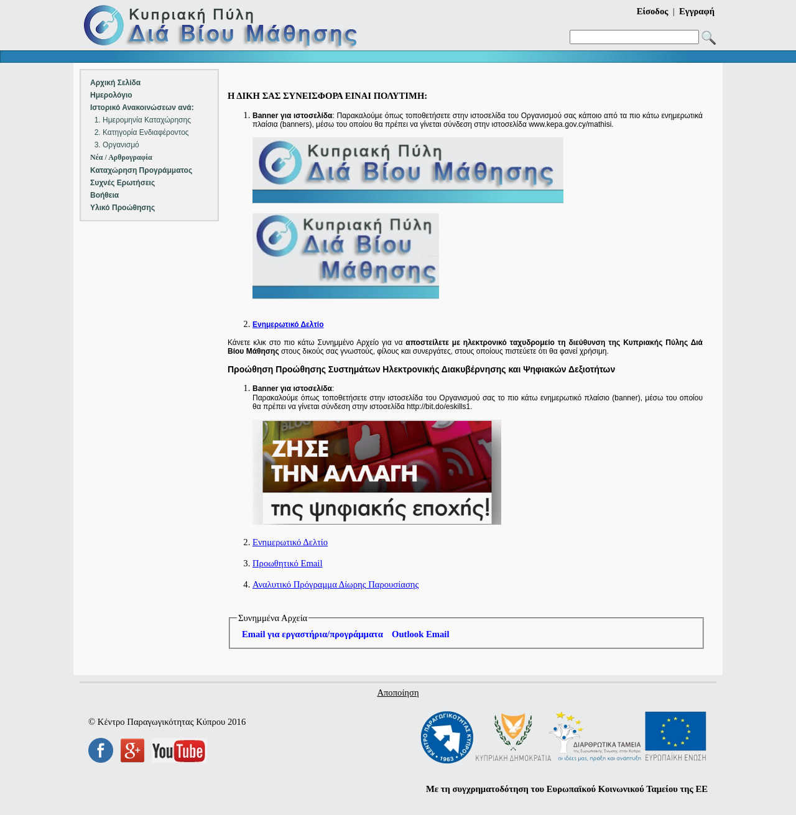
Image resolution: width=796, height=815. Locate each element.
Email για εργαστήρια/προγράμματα (312, 634)
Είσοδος (653, 11)
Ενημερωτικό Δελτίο (290, 542)
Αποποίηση (398, 693)
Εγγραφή (697, 11)
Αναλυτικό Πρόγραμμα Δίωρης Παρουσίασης (335, 584)
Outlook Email (420, 634)
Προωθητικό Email (287, 563)
